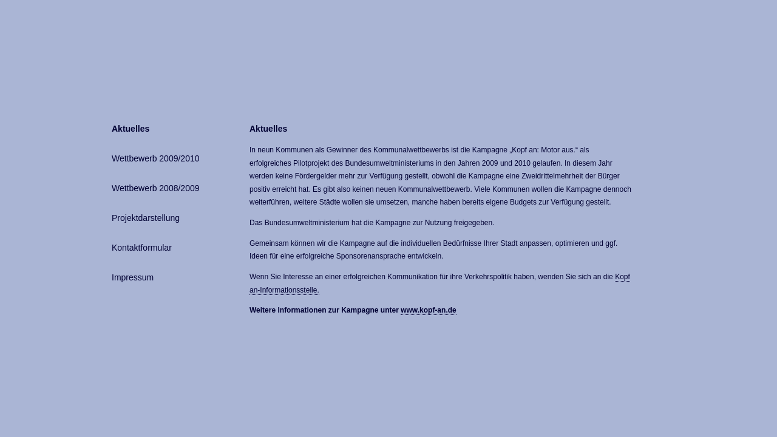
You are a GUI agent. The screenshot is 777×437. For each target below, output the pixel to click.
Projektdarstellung (146, 218)
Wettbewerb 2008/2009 (156, 188)
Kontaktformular (142, 247)
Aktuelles (130, 129)
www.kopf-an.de (428, 310)
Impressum (133, 277)
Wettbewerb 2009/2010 (156, 158)
